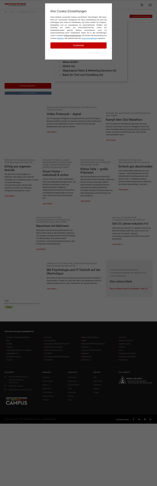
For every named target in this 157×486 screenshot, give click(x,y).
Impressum (92, 53)
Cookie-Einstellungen (89, 38)
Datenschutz (102, 53)
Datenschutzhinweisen (72, 35)
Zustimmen (78, 45)
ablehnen (60, 38)
